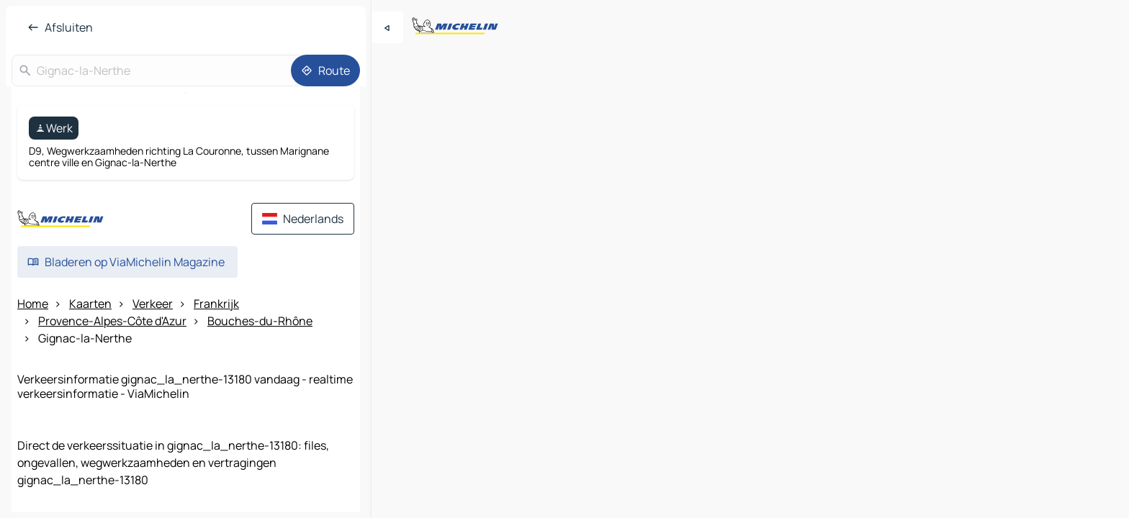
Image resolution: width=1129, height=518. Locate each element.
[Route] (325, 70)
